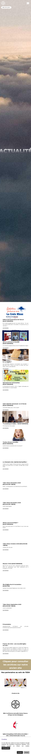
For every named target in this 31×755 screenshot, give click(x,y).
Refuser (26, 752)
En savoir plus (6, 748)
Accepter (20, 752)
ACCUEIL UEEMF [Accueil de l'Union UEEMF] (6, 7)
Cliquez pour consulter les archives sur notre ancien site (15, 664)
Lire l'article (5, 328)
